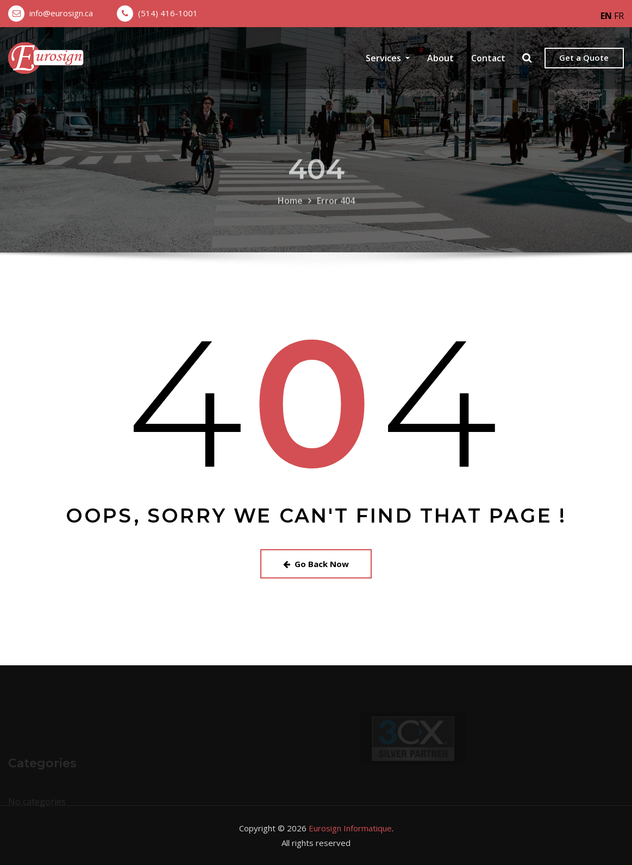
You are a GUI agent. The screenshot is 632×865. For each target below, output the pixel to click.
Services (388, 58)
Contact (488, 58)
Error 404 (336, 209)
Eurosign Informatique (350, 828)
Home (290, 209)
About (440, 58)
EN (606, 16)
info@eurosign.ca (61, 13)
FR (619, 16)
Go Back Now (316, 563)
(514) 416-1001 (168, 13)
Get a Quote (584, 57)
